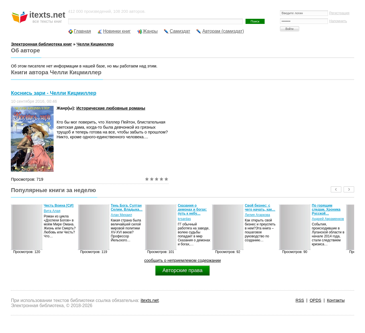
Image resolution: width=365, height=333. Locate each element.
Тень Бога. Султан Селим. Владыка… (126, 207)
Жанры (150, 31)
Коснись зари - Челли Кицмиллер (53, 93)
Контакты (335, 300)
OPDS (315, 300)
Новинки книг (117, 31)
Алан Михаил (121, 215)
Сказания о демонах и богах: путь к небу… (192, 209)
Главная (82, 31)
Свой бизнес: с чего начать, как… (260, 207)
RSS (300, 300)
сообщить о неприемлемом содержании (182, 260)
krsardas (184, 219)
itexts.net (150, 300)
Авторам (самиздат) (223, 31)
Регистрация (339, 13)
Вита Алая (52, 211)
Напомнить (338, 21)
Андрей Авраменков (328, 219)
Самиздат (180, 31)
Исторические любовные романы (110, 108)
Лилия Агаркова (257, 215)
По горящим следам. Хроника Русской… (326, 209)
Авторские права (182, 270)
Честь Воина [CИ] (58, 205)
